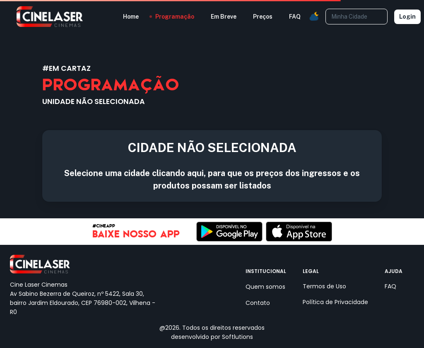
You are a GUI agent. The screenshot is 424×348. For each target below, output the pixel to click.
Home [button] (131, 16)
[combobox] (356, 16)
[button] (314, 16)
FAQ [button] (295, 16)
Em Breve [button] (223, 16)
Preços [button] (262, 16)
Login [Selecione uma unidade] (407, 17)
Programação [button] (174, 16)
